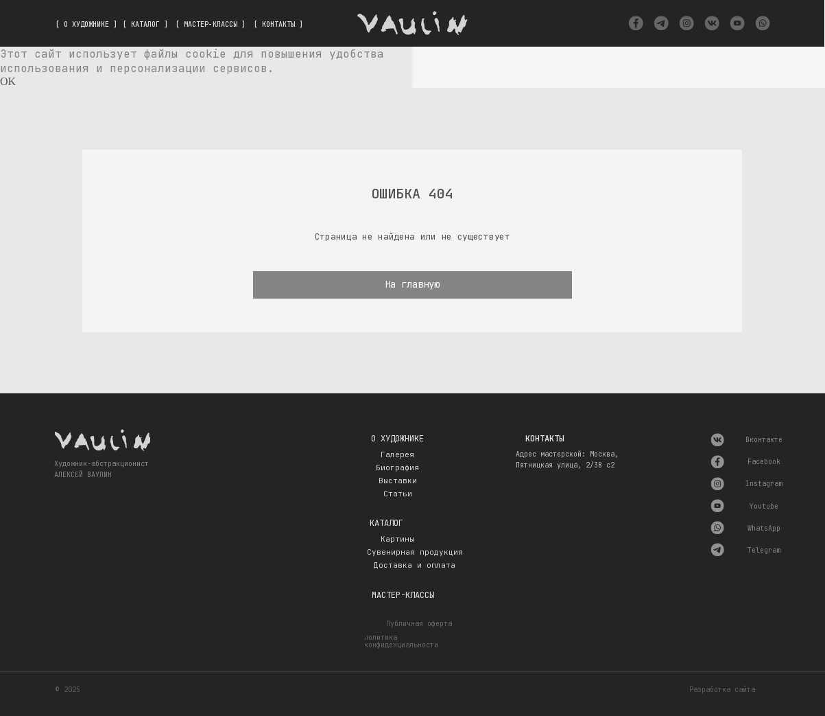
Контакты (544, 438)
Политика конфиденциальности (401, 641)
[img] (635, 23)
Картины (397, 539)
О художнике (397, 438)
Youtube (764, 506)
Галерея (397, 454)
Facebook (764, 461)
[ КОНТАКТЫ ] (278, 24)
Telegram (764, 550)
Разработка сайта (722, 689)
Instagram (763, 483)
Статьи (397, 493)
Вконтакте (763, 439)
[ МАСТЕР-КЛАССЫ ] (211, 24)
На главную (412, 284)
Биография (397, 467)
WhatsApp (764, 528)
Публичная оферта (419, 623)
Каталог (386, 523)
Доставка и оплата (414, 565)
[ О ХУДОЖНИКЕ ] (86, 24)
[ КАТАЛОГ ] (145, 24)
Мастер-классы (403, 595)
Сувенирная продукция (415, 552)
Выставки (398, 480)
